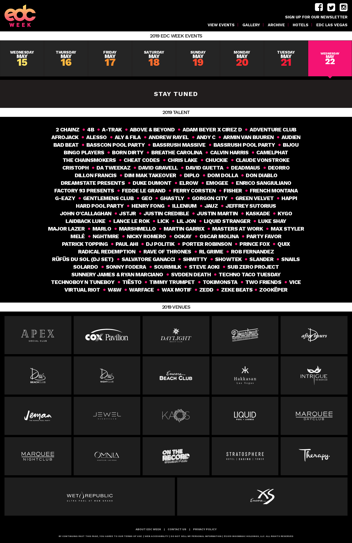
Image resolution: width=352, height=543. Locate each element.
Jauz (211, 206)
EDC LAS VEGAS (332, 25)
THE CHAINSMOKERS (89, 160)
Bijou (291, 145)
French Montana (274, 191)
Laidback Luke (85, 221)
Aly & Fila (128, 137)
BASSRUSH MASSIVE (179, 145)
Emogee (217, 183)
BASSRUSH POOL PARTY (244, 145)
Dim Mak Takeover (150, 175)
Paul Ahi (127, 244)
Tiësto (131, 282)
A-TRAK (112, 129)
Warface (141, 290)
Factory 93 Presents (84, 191)
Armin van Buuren (248, 137)
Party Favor (263, 236)
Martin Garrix (184, 229)
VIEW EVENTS (221, 25)
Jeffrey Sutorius (251, 206)
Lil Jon (186, 221)
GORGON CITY (209, 198)
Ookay (183, 236)
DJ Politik (160, 244)
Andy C (206, 137)
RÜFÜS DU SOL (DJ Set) (83, 259)
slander (261, 259)
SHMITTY (195, 259)
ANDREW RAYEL (169, 137)
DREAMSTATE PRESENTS (93, 183)
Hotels (300, 25)
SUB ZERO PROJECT (253, 267)
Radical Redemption (107, 252)
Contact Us (177, 529)
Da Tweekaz (113, 168)
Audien (291, 137)
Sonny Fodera (126, 267)
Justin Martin (217, 213)
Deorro (279, 168)
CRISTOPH (75, 168)
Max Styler (287, 229)
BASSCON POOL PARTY (115, 145)
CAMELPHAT (272, 152)
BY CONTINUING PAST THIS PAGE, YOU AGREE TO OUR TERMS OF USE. (101, 536)
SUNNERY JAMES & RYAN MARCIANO (117, 274)
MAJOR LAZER (66, 229)
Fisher (233, 191)
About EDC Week (148, 529)
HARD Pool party (100, 206)
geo (146, 198)
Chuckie (216, 160)
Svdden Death (191, 274)
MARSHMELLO (137, 229)
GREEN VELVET (254, 198)
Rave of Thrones (167, 252)
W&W (114, 290)
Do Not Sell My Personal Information (196, 536)
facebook (319, 7)
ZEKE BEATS (236, 290)
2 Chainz (67, 129)
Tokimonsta (220, 282)
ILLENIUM (184, 206)
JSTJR (127, 213)
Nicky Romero (146, 236)
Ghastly (172, 198)
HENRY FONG (148, 206)
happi (289, 198)
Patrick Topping (85, 244)
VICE (295, 282)
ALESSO (96, 137)
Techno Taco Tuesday (250, 274)
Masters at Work (237, 229)
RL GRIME (211, 252)
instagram (344, 7)
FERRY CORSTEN (194, 191)
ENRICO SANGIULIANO (263, 183)
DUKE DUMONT (152, 183)
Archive (276, 25)
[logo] (24, 15)
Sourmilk (167, 267)
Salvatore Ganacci (148, 259)
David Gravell (158, 168)
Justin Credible (166, 213)
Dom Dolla (222, 175)
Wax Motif (176, 290)
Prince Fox (255, 244)
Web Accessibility (156, 536)
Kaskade (258, 213)
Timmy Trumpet (172, 282)
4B (90, 129)
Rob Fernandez (252, 252)
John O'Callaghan (85, 213)
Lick (163, 221)
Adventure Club (273, 129)
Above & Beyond (152, 129)
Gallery (251, 25)
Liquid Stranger (227, 221)
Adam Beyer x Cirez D (212, 129)
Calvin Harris (229, 152)
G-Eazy (65, 198)
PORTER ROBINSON (207, 244)
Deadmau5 (245, 168)
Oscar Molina (219, 236)
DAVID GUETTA (204, 168)
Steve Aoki (204, 267)
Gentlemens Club (108, 198)
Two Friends (263, 282)
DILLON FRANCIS (96, 175)
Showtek (228, 259)
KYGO (285, 213)
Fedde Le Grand (143, 191)
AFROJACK (64, 137)
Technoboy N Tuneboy (82, 282)
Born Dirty (127, 152)
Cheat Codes (142, 160)
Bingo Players (84, 152)
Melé (77, 236)
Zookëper (274, 290)
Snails (290, 259)
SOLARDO (85, 267)
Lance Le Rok (131, 221)
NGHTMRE (106, 236)
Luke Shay (272, 221)
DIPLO (192, 175)
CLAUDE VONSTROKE (262, 160)
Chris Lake (183, 160)
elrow (188, 183)
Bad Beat (66, 145)
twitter (331, 7)
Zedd (206, 290)
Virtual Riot (81, 290)
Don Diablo (261, 175)
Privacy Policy (205, 529)
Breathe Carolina (176, 152)
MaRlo (101, 229)
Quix (283, 244)
